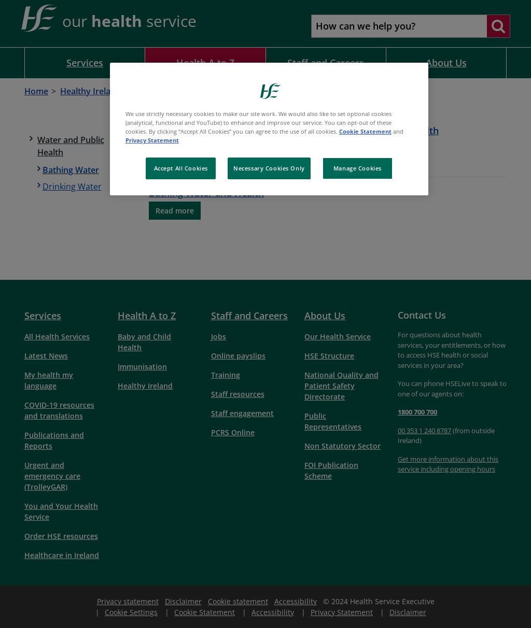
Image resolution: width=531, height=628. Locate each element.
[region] (269, 129)
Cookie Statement (365, 131)
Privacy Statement (152, 140)
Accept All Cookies (181, 168)
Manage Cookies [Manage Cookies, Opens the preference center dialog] (357, 168)
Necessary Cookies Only (269, 168)
